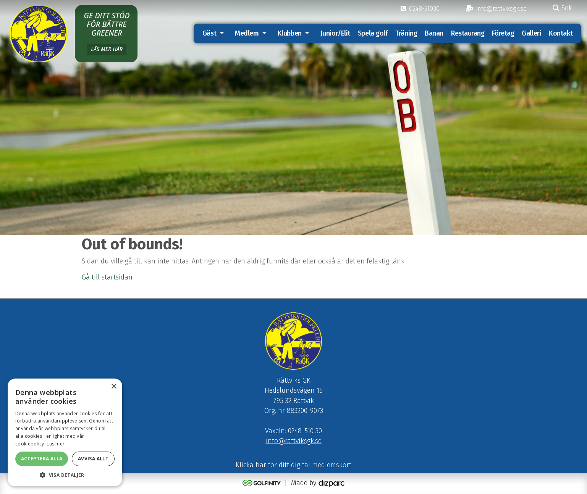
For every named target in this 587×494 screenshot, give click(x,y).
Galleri (531, 33)
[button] (65, 475)
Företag (503, 33)
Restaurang (468, 33)
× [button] (113, 387)
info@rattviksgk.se (294, 441)
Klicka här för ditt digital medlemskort (293, 465)
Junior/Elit (335, 33)
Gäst (209, 33)
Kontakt (560, 33)
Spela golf (373, 33)
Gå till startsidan (107, 277)
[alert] (65, 432)
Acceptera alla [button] (42, 458)
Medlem (247, 33)
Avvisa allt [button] (93, 458)
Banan (434, 33)
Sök (562, 8)
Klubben (290, 33)
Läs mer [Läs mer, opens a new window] (56, 443)
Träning (406, 33)
